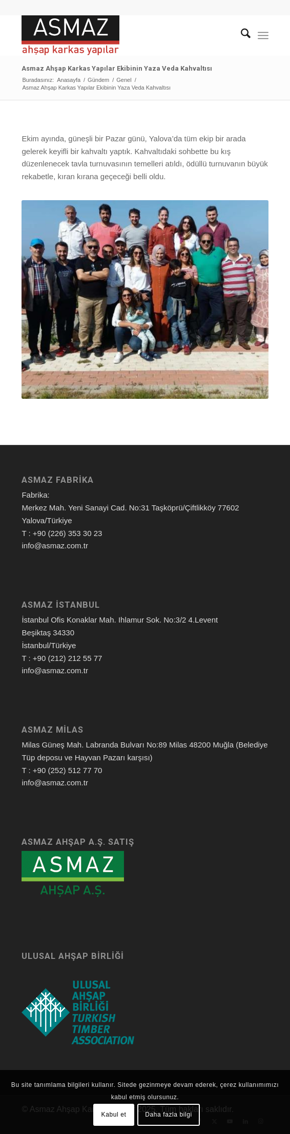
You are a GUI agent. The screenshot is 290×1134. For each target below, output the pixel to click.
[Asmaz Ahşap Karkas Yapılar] (120, 35)
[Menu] (263, 35)
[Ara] (241, 35)
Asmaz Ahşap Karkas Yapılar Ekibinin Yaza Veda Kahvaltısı (117, 68)
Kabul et (114, 1114)
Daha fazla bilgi (168, 1114)
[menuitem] (241, 35)
